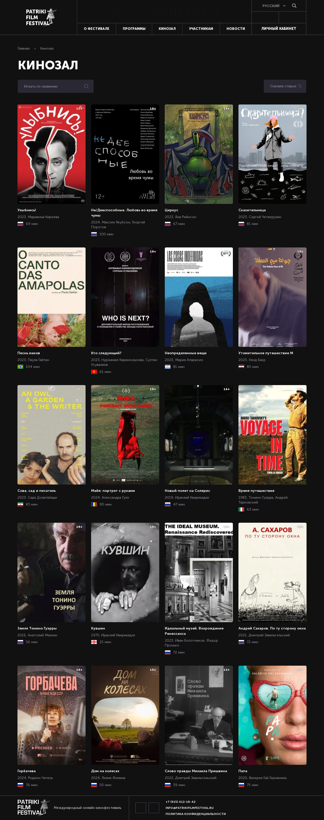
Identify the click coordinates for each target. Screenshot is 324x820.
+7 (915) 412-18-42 (180, 802)
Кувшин (98, 628)
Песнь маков (28, 353)
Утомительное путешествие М (265, 353)
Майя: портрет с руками (113, 491)
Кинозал (167, 29)
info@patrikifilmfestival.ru (190, 808)
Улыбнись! (26, 210)
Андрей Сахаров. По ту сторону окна (272, 628)
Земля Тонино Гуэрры (37, 628)
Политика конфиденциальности (196, 814)
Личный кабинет (278, 29)
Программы (134, 29)
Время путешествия (256, 491)
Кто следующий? (106, 353)
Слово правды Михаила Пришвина (196, 771)
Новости (236, 29)
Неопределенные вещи (186, 353)
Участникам (201, 29)
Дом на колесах (105, 771)
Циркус (171, 210)
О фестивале (96, 29)
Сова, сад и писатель (36, 491)
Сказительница (252, 210)
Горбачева (26, 771)
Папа (242, 771)
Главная (24, 48)
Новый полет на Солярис (187, 491)
